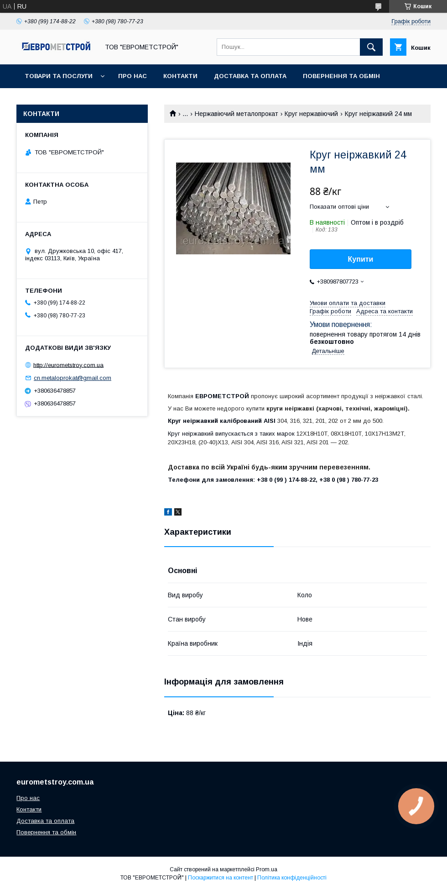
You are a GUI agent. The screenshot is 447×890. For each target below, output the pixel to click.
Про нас (132, 76)
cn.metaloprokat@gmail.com (72, 377)
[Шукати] (371, 47)
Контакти (180, 76)
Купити (361, 259)
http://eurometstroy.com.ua (68, 364)
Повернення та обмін (341, 76)
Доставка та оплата (250, 76)
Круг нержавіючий (311, 113)
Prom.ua (266, 869)
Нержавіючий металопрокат (236, 113)
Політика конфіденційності (292, 877)
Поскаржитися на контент (220, 877)
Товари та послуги (59, 76)
